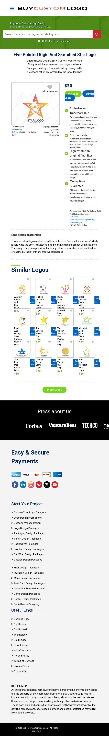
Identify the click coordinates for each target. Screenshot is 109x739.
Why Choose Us (23, 650)
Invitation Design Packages (29, 572)
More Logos (54, 389)
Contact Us (20, 671)
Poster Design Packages (27, 599)
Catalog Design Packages (28, 559)
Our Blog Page (22, 619)
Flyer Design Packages (26, 567)
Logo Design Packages (26, 528)
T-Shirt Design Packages (27, 538)
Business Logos (76, 222)
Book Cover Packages (26, 543)
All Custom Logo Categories (54, 41)
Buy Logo (73, 93)
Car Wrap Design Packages (29, 554)
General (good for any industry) (82, 220)
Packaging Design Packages (29, 533)
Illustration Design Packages (29, 588)
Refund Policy (21, 655)
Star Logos (74, 217)
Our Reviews (21, 624)
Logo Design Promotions (28, 517)
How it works (21, 645)
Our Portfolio (21, 629)
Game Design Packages (27, 593)
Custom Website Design (27, 523)
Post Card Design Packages (29, 583)
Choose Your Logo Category (30, 512)
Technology (20, 634)
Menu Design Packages (27, 578)
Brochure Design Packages (29, 549)
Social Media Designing (26, 604)
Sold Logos (20, 639)
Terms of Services (24, 660)
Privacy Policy (21, 666)
